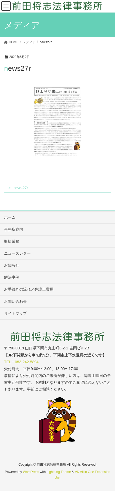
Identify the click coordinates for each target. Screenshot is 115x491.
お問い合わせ (15, 301)
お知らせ (11, 265)
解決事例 (11, 277)
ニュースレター (17, 253)
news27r (21, 188)
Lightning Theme (58, 472)
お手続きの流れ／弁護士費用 (29, 289)
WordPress (31, 472)
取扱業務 (11, 241)
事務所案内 (13, 229)
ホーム (9, 217)
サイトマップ (15, 313)
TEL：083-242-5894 (21, 362)
